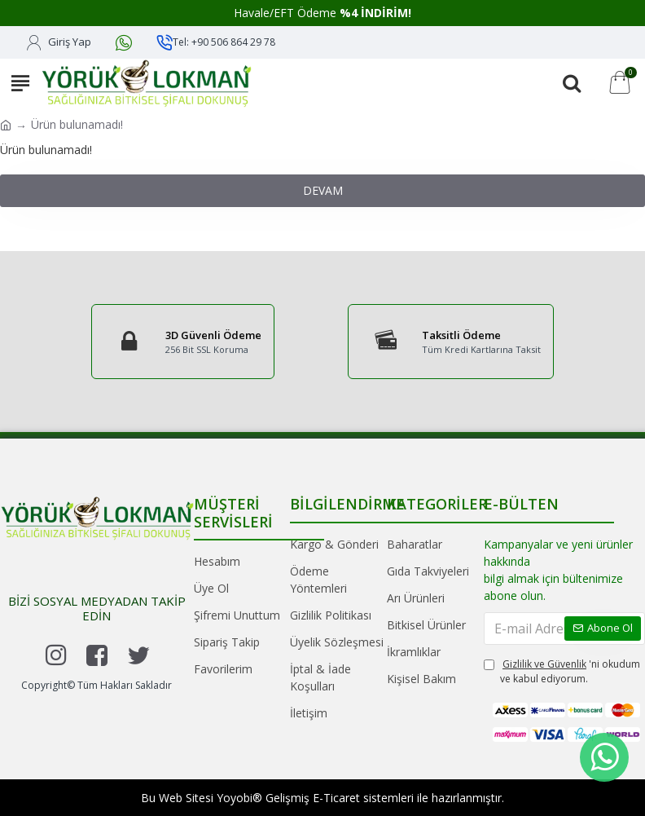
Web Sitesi (186, 797)
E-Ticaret (336, 797)
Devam (323, 190)
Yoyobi (234, 797)
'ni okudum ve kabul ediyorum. (562, 671)
